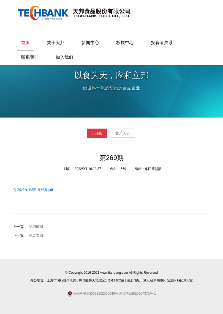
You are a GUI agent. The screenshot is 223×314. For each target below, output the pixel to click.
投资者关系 (162, 42)
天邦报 (97, 133)
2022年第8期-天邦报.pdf (35, 190)
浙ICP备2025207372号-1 (137, 294)
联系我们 (30, 57)
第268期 (36, 226)
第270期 (36, 235)
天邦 (73, 12)
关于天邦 (55, 42)
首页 (25, 42)
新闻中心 (90, 42)
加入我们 (64, 57)
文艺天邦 (122, 133)
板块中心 (125, 42)
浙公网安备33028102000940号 (95, 294)
